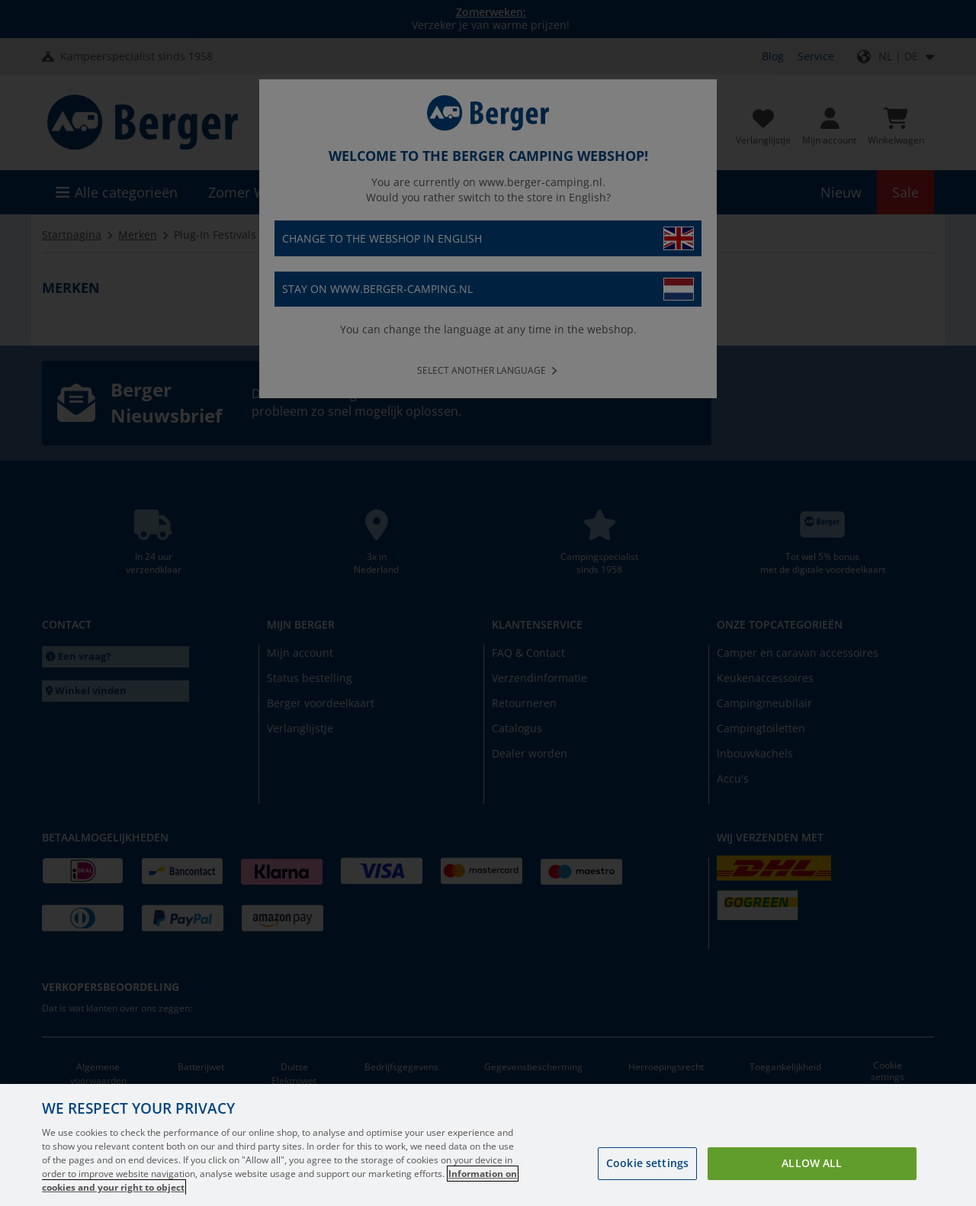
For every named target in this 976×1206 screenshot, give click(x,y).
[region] (488, 1145)
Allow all (812, 1163)
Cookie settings (647, 1163)
